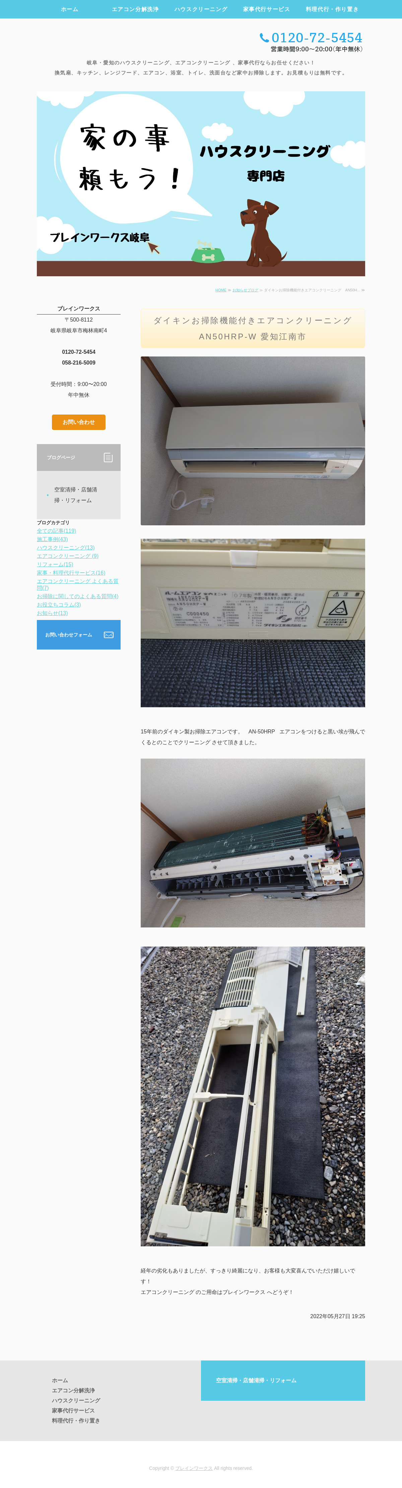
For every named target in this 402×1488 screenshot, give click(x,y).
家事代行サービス (266, 9)
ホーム (70, 9)
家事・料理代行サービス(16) (71, 573)
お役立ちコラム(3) (59, 605)
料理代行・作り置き (332, 9)
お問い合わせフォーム (68, 634)
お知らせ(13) (52, 613)
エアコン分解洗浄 (135, 9)
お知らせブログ (245, 290)
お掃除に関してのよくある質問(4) (78, 596)
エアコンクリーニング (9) (67, 556)
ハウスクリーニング (201, 9)
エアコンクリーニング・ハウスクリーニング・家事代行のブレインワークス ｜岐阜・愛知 (112, 41)
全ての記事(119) (56, 531)
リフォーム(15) (55, 564)
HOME (220, 290)
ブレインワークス (194, 1468)
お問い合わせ (79, 422)
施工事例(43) (52, 539)
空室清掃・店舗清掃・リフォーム (75, 495)
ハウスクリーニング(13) (65, 547)
